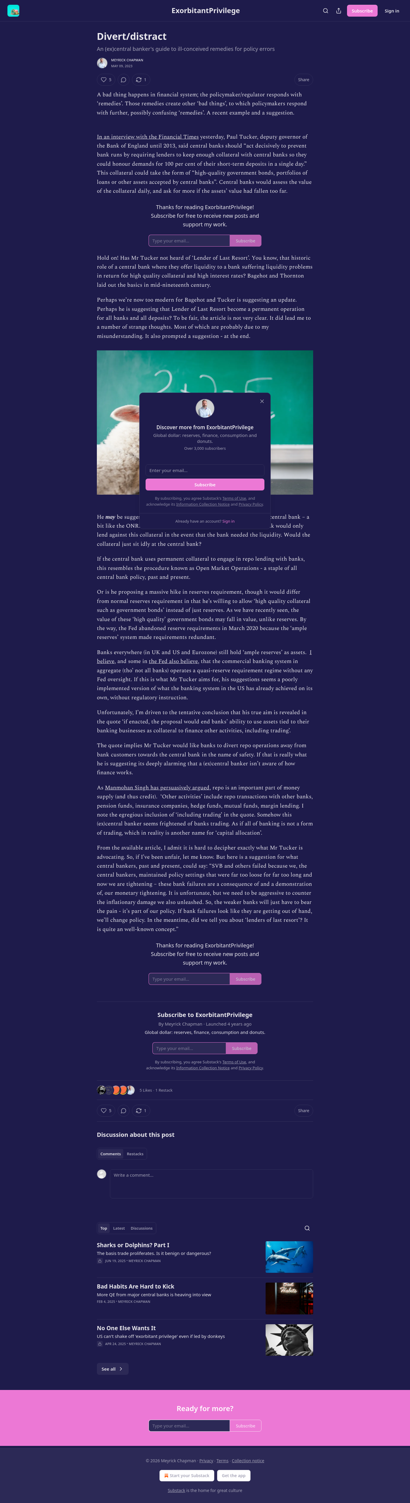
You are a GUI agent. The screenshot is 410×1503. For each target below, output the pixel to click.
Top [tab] (103, 1228)
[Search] (326, 11)
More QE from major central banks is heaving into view (154, 1294)
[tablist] (122, 1154)
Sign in (392, 11)
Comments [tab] (110, 1153)
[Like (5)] (106, 80)
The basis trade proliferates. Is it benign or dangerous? (154, 1253)
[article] (205, 1257)
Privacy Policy (251, 504)
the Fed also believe (173, 661)
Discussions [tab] (142, 1228)
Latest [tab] (119, 1228)
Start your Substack (186, 1475)
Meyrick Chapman (127, 60)
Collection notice (248, 1460)
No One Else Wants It (126, 1328)
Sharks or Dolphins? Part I (133, 1245)
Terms (222, 1460)
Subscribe (362, 11)
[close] (262, 401)
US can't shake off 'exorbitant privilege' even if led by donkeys (161, 1336)
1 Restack (164, 1090)
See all (113, 1369)
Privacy (206, 1460)
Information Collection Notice (203, 504)
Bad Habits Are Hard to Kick (135, 1286)
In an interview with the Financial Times (148, 137)
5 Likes (146, 1090)
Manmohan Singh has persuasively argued (157, 787)
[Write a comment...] (211, 1184)
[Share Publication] (339, 11)
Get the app (234, 1475)
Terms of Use (234, 498)
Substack (176, 1490)
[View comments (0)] (124, 80)
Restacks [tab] (135, 1153)
